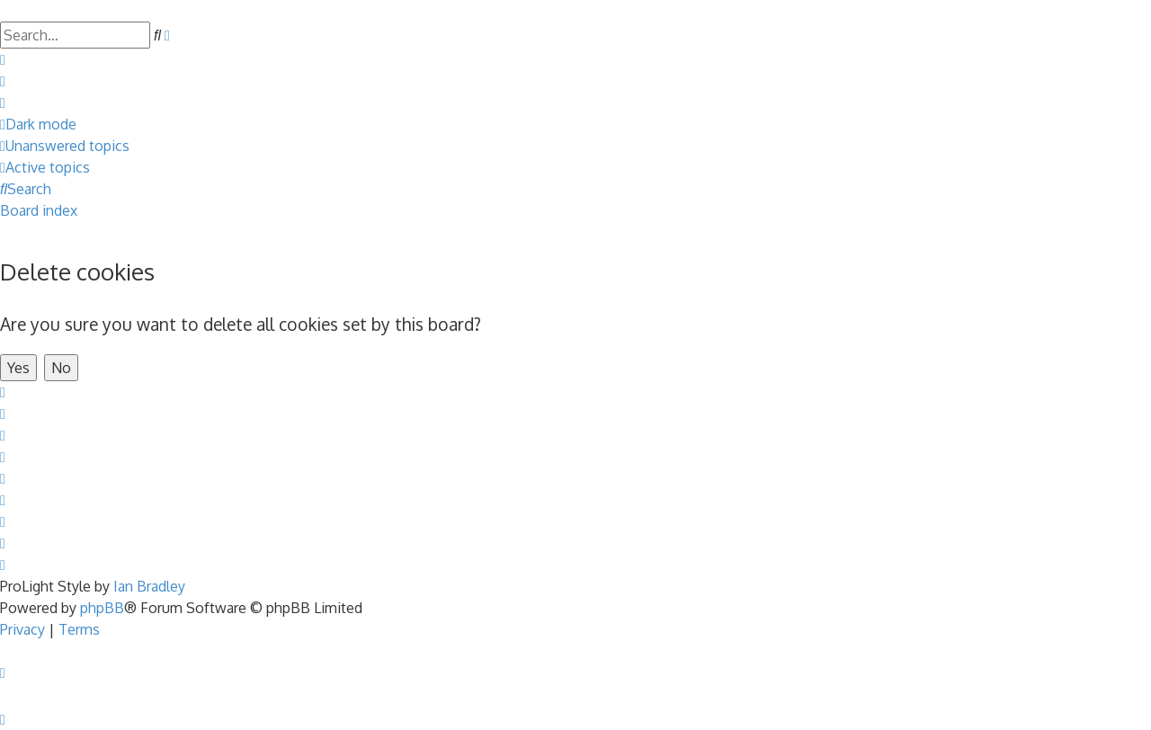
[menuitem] (2, 59)
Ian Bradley (149, 586)
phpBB (102, 608)
